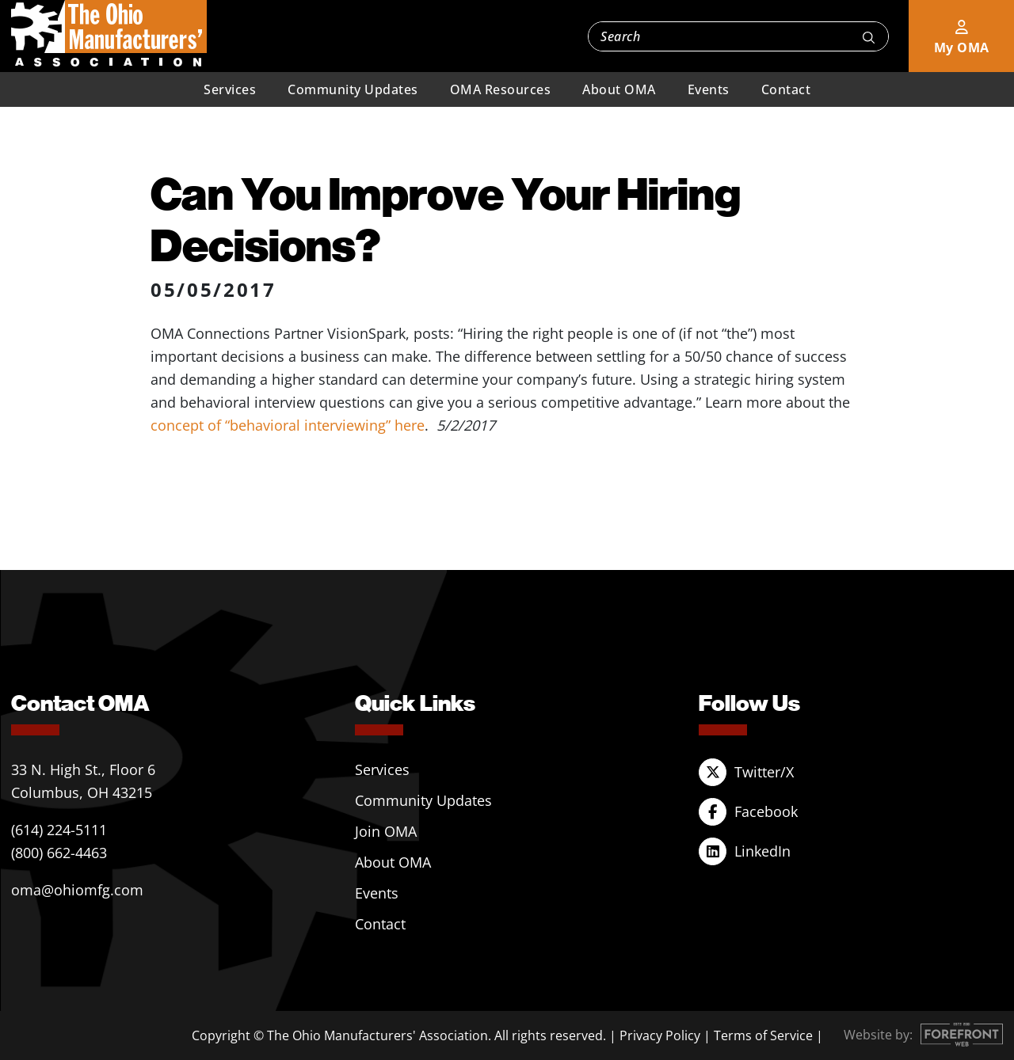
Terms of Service (763, 1035)
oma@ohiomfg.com (77, 889)
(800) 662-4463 (59, 852)
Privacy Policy (659, 1035)
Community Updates (353, 89)
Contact (786, 89)
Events (709, 89)
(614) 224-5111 (59, 829)
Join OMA (386, 831)
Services (230, 89)
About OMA (619, 89)
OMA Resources (500, 89)
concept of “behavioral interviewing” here (288, 425)
